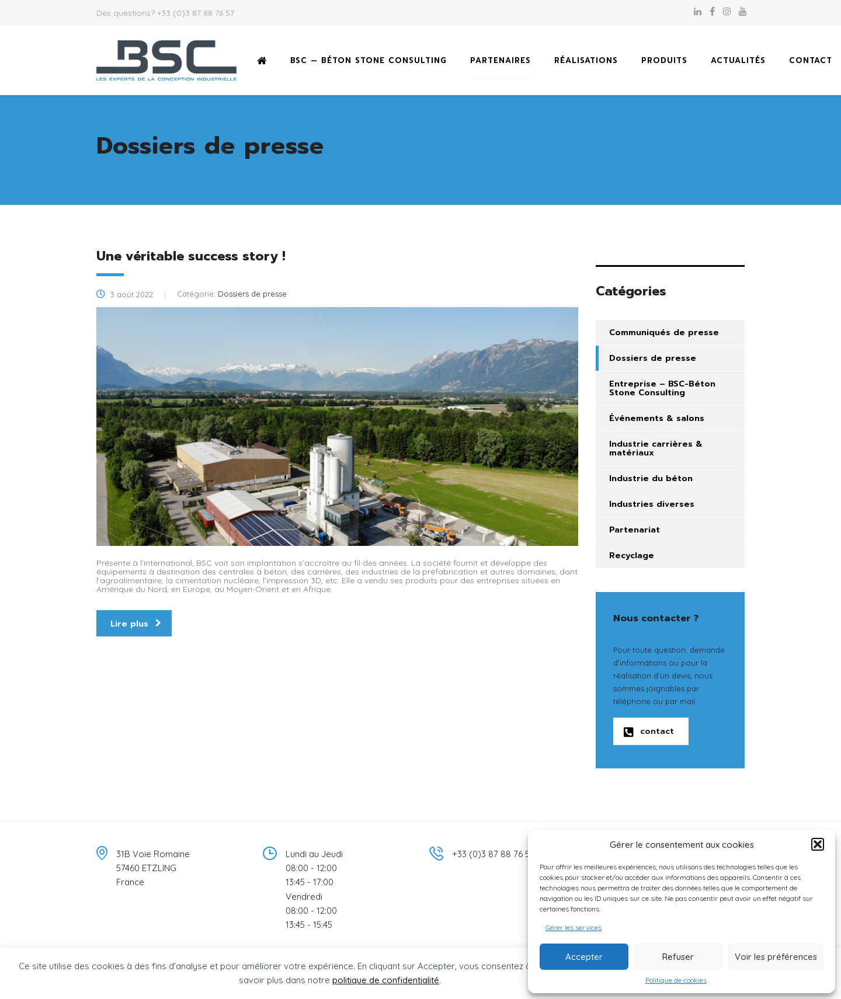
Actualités (738, 60)
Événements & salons (656, 418)
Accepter (584, 956)
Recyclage (631, 555)
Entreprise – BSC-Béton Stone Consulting (662, 388)
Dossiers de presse (652, 358)
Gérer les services (573, 927)
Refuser (678, 956)
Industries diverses (651, 504)
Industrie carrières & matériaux (656, 448)
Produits (664, 60)
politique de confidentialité (385, 980)
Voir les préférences (776, 956)
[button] (817, 844)
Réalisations (586, 60)
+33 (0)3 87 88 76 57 (195, 13)
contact (649, 731)
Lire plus (135, 624)
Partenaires (500, 60)
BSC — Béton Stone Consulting (368, 60)
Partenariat (634, 530)
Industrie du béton (651, 478)
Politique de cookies (676, 980)
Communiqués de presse (664, 332)
